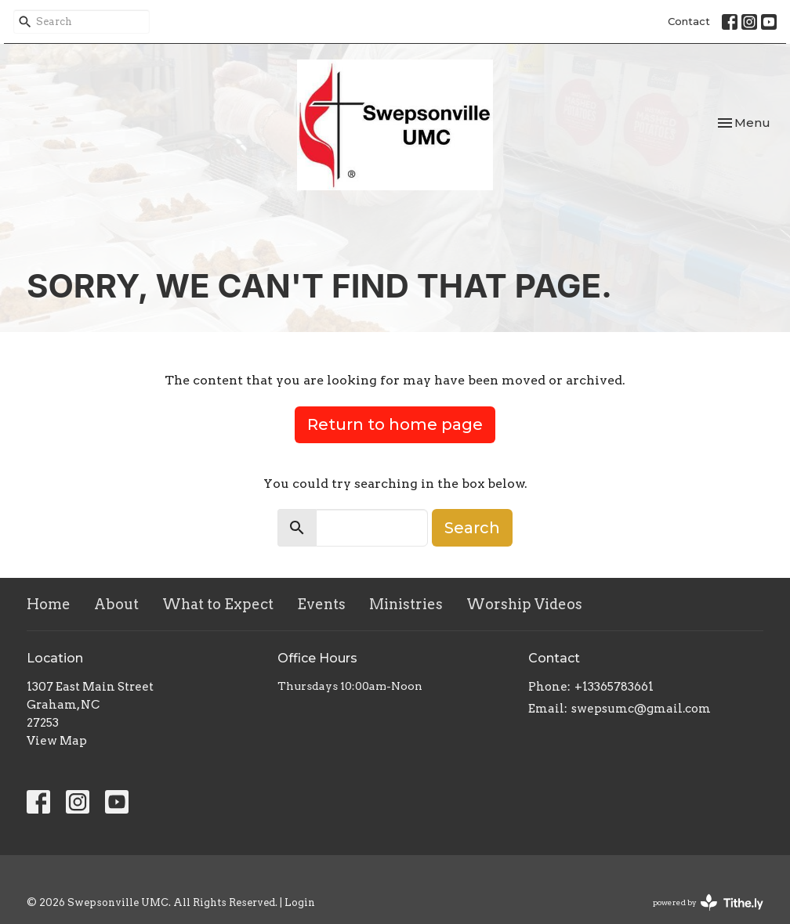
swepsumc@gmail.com (641, 709)
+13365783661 (614, 687)
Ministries (406, 604)
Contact (689, 21)
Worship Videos (524, 604)
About (116, 604)
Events (321, 604)
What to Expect (218, 604)
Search (472, 527)
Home (49, 604)
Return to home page (395, 424)
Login (299, 902)
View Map (57, 741)
